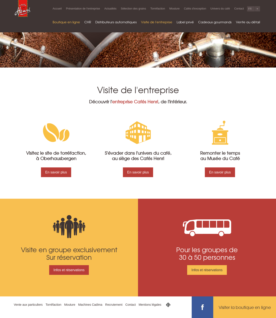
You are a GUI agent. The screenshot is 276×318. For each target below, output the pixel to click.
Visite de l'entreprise (156, 22)
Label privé (185, 22)
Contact (239, 8)
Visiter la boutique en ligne (245, 307)
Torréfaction (157, 8)
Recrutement (113, 304)
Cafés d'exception (195, 8)
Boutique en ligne (66, 22)
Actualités (110, 8)
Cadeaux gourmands (215, 22)
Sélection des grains (133, 8)
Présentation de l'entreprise (83, 8)
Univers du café (220, 8)
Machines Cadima (90, 304)
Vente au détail (248, 22)
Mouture (174, 8)
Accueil (57, 8)
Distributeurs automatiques (116, 22)
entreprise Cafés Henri (135, 101)
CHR (87, 22)
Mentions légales (150, 304)
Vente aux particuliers (28, 304)
